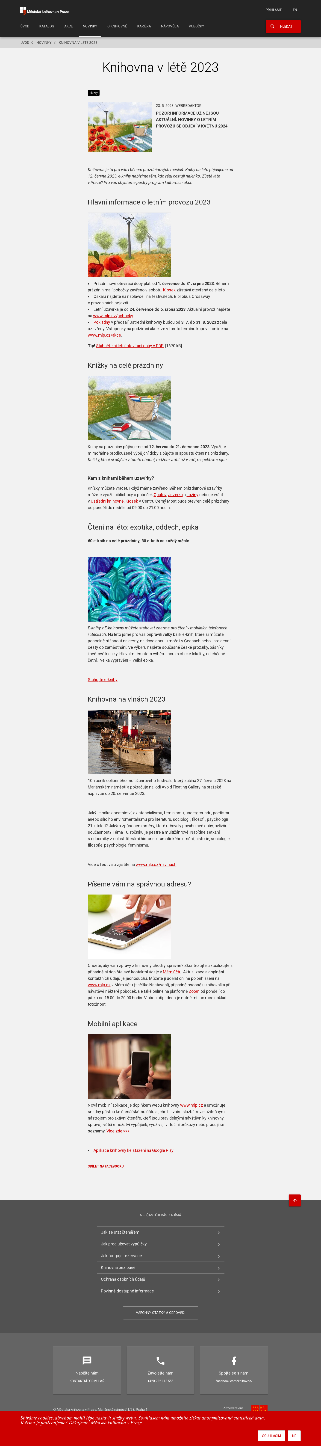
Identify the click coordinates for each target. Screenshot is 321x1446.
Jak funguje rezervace (121, 1255)
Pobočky (196, 26)
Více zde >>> (118, 1131)
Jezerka (175, 494)
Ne (294, 1436)
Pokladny (102, 322)
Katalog (46, 26)
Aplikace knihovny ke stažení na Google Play (134, 1150)
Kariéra (144, 26)
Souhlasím (271, 1436)
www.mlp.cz (99, 984)
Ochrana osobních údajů (123, 1279)
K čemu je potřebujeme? (44, 1423)
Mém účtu (172, 971)
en (295, 10)
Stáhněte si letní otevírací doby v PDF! (130, 345)
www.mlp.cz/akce (104, 335)
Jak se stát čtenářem (120, 1232)
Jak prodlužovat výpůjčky (124, 1244)
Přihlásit (274, 10)
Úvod (25, 26)
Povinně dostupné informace (127, 1291)
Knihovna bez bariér (119, 1267)
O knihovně (117, 26)
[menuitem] (25, 27)
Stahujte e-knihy (103, 679)
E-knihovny (114, 627)
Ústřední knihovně (107, 501)
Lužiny (192, 494)
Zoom (194, 991)
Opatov (160, 494)
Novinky (90, 26)
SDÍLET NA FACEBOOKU (106, 1166)
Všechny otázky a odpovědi (160, 1313)
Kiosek (169, 289)
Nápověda (170, 26)
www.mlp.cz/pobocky (113, 315)
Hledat (286, 26)
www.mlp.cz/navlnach (156, 864)
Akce (68, 26)
